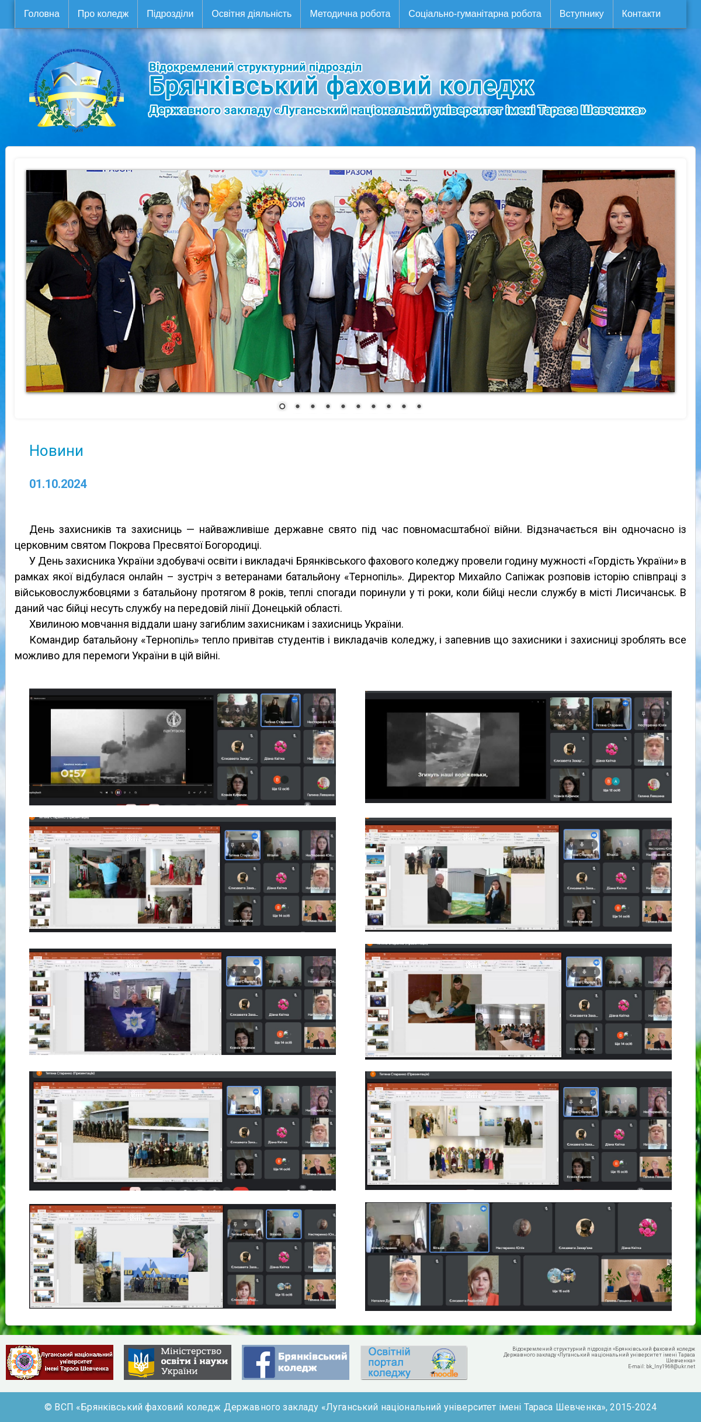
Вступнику (582, 14)
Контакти (641, 14)
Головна (42, 14)
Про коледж (103, 14)
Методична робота (350, 14)
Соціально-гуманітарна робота (474, 14)
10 (418, 407)
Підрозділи (170, 14)
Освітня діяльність (251, 14)
